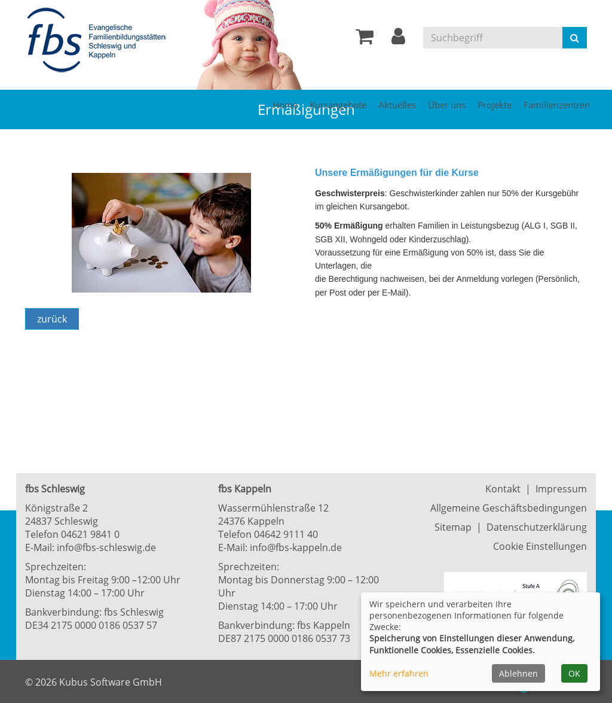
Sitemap (453, 527)
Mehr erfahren (399, 673)
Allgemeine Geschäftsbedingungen (508, 508)
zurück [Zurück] (52, 318)
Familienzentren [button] (557, 105)
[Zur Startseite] (100, 40)
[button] (398, 39)
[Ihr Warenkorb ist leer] (365, 39)
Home (285, 105)
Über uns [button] (447, 105)
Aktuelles (397, 105)
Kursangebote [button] (338, 105)
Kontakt (503, 488)
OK (574, 673)
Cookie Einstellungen (540, 546)
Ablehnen (518, 673)
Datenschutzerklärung (536, 527)
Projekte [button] (495, 105)
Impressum (561, 488)
